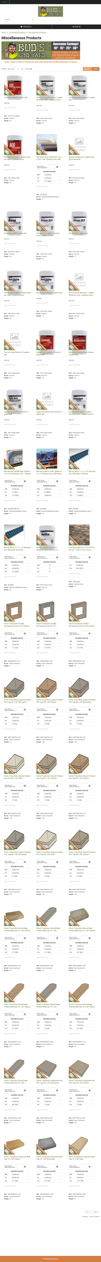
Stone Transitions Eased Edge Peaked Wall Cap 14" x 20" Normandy (48, 1005)
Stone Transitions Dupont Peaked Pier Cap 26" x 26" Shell (17, 777)
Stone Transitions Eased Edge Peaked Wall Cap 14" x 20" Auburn (17, 1005)
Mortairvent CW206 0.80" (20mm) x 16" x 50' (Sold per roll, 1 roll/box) (17, 472)
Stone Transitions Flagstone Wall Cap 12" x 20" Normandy (49, 1158)
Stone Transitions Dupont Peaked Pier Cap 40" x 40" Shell (49, 853)
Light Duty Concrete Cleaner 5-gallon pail (16, 413)
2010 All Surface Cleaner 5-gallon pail (82, 98)
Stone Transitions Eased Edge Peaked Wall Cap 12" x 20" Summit (82, 929)
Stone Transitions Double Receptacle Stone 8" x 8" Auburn (16, 625)
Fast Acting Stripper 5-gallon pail (49, 293)
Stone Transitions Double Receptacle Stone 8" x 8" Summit (81, 625)
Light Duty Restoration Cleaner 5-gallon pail (49, 413)
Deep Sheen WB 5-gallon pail (15, 233)
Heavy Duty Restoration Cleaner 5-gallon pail (81, 353)
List (96, 69)
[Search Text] (19, 19)
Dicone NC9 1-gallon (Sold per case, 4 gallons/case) (48, 234)
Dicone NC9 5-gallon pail (78, 233)
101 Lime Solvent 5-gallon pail (15, 97)
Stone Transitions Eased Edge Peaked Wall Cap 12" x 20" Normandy (48, 929)
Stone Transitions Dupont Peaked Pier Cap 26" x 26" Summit (49, 777)
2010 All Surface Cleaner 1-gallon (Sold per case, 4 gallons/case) (49, 98)
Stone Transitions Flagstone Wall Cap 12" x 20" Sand (82, 1158)
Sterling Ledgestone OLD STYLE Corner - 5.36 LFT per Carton (81, 548)
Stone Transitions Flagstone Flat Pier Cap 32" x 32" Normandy (49, 1081)
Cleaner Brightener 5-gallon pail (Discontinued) (81, 158)
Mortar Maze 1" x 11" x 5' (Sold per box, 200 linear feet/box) (82, 472)
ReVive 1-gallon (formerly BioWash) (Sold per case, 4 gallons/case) (46, 548)
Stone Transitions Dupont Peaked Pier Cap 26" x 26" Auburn (49, 701)
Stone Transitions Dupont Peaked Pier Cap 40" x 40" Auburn (82, 777)
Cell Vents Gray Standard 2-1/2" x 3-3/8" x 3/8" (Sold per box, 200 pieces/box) (49, 158)
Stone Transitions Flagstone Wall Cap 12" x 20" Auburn (17, 1158)
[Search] (33, 19)
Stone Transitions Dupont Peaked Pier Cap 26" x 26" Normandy (82, 701)
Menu (4, 2)
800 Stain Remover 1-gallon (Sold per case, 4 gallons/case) (17, 158)
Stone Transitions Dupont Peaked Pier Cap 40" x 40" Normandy (17, 853)
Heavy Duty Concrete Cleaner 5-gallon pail (49, 353)
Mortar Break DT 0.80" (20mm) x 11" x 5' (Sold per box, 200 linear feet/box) (49, 472)
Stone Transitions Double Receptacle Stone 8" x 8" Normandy (46, 625)
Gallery (87, 69)
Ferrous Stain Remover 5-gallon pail (16, 353)
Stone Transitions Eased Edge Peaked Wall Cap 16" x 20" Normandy (16, 1081)
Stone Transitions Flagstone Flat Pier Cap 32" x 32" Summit (81, 1081)
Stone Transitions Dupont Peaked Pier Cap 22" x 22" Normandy (17, 701)
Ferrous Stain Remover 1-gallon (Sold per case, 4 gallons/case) (81, 294)
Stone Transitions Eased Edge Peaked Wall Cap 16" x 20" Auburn (82, 1005)
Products (26, 27)
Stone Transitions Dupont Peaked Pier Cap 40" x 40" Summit (82, 853)
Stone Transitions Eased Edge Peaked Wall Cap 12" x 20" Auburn (17, 929)
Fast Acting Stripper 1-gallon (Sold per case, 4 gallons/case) (17, 294)
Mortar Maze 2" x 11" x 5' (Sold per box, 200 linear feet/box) (17, 548)
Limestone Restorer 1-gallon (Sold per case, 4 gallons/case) (81, 413)
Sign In (76, 27)
